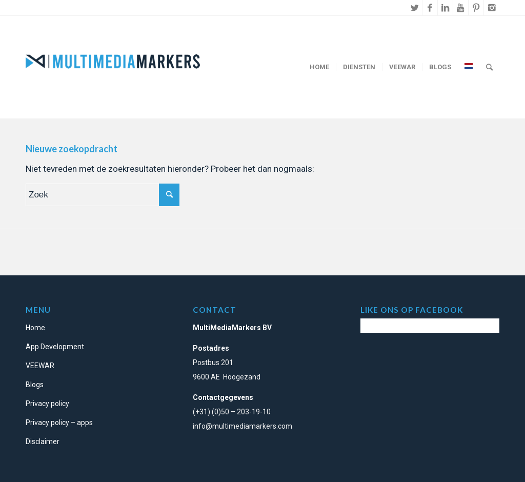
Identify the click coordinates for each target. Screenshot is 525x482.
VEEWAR (40, 366)
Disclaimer (42, 441)
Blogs (35, 384)
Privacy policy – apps (59, 422)
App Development (55, 347)
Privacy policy (47, 403)
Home (35, 328)
